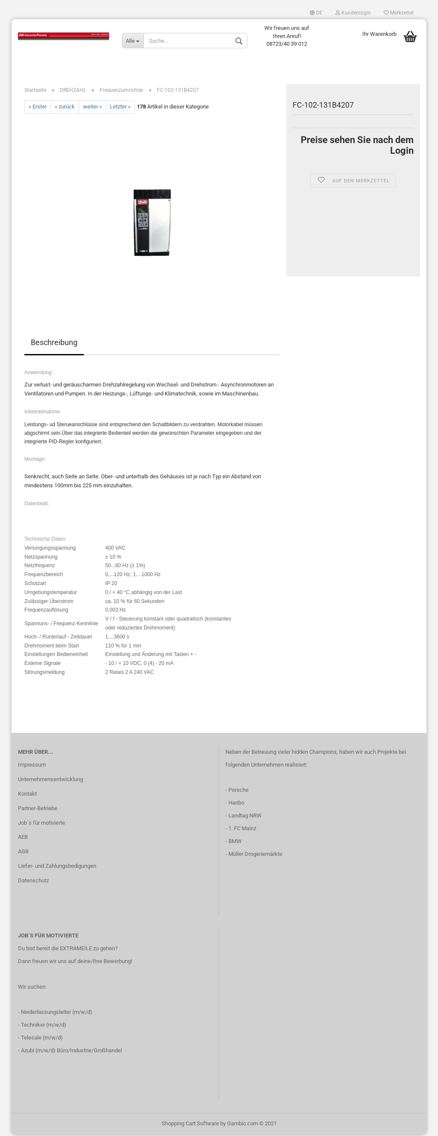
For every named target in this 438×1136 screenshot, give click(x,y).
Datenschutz (33, 882)
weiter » (92, 108)
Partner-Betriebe (37, 809)
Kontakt (27, 795)
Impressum (32, 766)
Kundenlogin (353, 13)
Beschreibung (54, 343)
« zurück (65, 108)
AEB (23, 838)
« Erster (38, 108)
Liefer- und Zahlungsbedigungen (57, 867)
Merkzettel (399, 13)
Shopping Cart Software (190, 1124)
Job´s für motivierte (41, 824)
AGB (23, 853)
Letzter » (120, 108)
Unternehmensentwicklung (50, 780)
